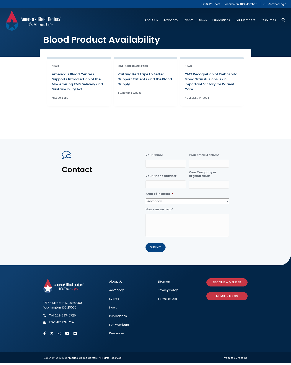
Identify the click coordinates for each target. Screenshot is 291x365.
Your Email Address (204, 155)
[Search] (282, 20)
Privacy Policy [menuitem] (168, 292)
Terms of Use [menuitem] (167, 300)
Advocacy (170, 20)
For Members (245, 20)
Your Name (154, 155)
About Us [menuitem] (115, 283)
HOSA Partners (211, 4)
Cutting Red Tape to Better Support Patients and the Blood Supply (145, 79)
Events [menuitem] (114, 300)
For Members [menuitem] (119, 326)
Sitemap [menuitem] (164, 283)
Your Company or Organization (202, 173)
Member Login (277, 4)
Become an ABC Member (240, 4)
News (203, 20)
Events (188, 20)
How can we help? (159, 207)
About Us (151, 20)
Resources (268, 20)
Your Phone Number (161, 174)
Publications (221, 20)
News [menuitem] (113, 309)
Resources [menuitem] (116, 335)
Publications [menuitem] (118, 318)
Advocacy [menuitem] (116, 292)
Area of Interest (159, 191)
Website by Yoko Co (235, 359)
